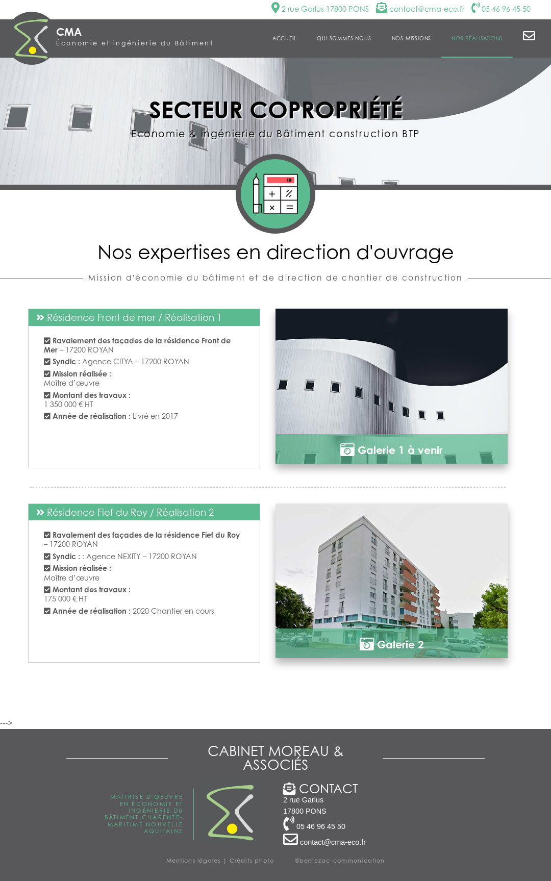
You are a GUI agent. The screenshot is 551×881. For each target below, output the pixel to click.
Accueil (284, 38)
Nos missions (412, 38)
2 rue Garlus (320, 9)
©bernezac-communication (340, 860)
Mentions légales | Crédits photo (220, 860)
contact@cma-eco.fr (420, 9)
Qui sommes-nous (344, 38)
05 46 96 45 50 (501, 9)
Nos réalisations (477, 38)
